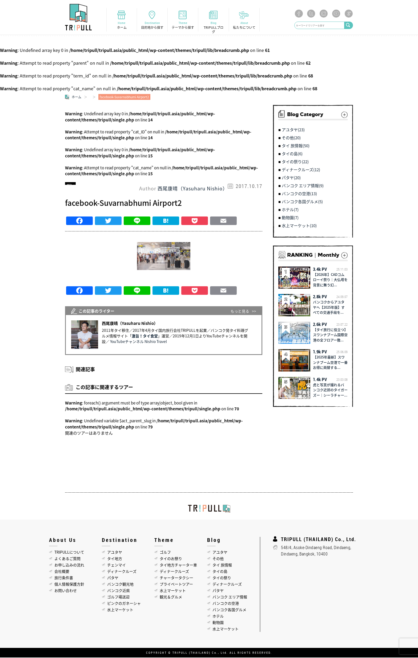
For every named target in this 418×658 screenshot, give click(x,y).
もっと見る (240, 311)
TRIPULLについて (69, 552)
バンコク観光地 (120, 584)
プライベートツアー (176, 584)
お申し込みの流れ (69, 565)
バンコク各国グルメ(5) (302, 202)
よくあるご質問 (67, 559)
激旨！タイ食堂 (145, 336)
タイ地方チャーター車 (178, 565)
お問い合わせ (65, 591)
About (244, 25)
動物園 (218, 623)
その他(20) (291, 138)
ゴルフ (165, 552)
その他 (218, 559)
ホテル (218, 616)
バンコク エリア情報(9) (303, 186)
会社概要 (61, 571)
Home (122, 25)
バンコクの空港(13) (299, 194)
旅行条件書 (63, 578)
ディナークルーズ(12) (301, 170)
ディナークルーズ (121, 571)
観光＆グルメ (171, 597)
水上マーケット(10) (299, 226)
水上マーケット (120, 610)
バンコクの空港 (225, 603)
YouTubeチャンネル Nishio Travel (138, 342)
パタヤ (112, 578)
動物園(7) (290, 218)
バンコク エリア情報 (229, 597)
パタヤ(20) (291, 178)
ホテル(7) (290, 210)
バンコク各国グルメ (229, 610)
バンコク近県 (118, 591)
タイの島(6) (292, 154)
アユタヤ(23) (293, 130)
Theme (183, 25)
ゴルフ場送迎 (118, 597)
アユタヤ (114, 552)
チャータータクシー (176, 578)
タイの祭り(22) (295, 162)
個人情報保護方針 (69, 584)
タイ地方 (114, 559)
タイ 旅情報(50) (296, 146)
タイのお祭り (171, 559)
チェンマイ (116, 565)
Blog (213, 27)
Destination (152, 25)
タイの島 (219, 571)
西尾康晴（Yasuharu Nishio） (193, 189)
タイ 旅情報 (222, 565)
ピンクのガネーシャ (124, 603)
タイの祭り (221, 578)
